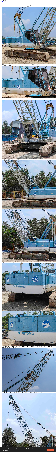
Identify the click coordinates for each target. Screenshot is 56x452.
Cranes (30, 2)
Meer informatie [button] (5, 450)
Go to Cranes (39, 427)
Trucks (46, 2)
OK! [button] (50, 449)
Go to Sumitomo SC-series (19, 427)
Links (52, 2)
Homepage (24, 2)
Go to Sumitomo (30, 427)
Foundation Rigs (38, 2)
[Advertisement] (28, 437)
